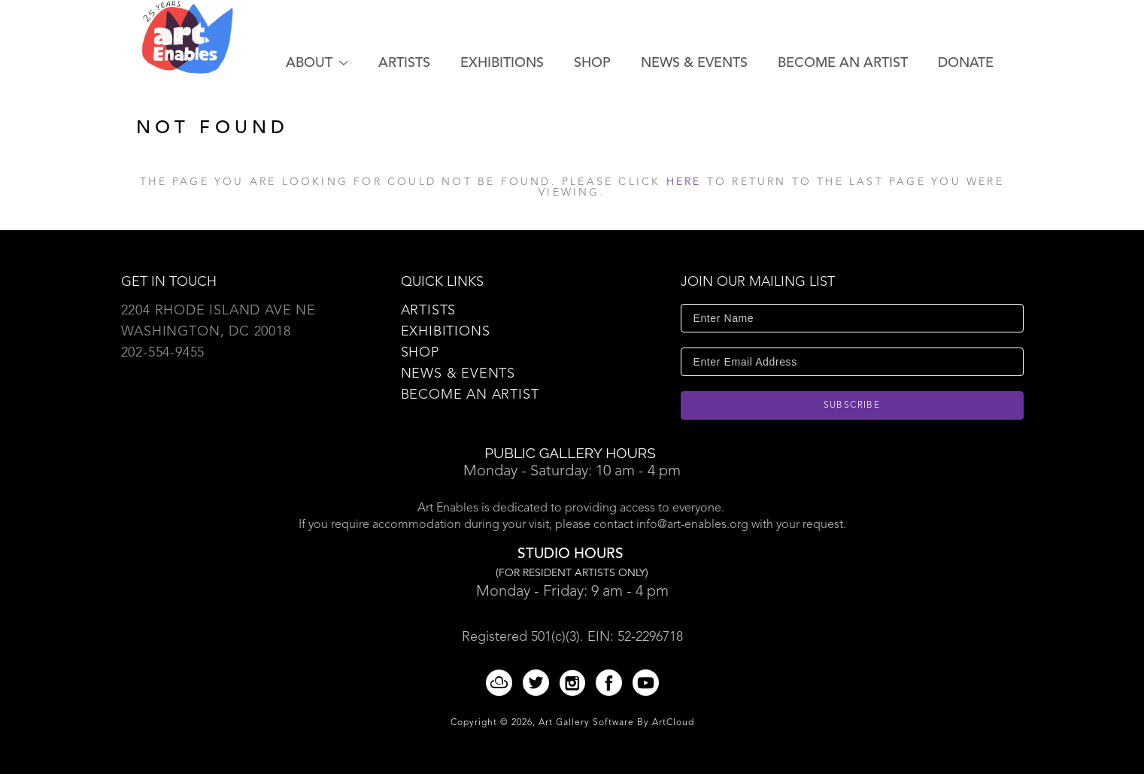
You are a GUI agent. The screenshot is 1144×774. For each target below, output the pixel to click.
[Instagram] (575, 682)
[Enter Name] (852, 318)
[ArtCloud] (501, 682)
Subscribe (852, 405)
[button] (317, 63)
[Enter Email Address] (852, 362)
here (684, 182)
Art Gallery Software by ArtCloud (616, 722)
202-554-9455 (163, 353)
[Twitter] (538, 682)
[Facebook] (611, 682)
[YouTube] (646, 682)
